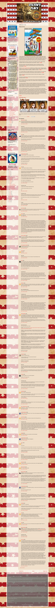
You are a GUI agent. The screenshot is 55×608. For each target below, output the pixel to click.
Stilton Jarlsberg (23, 471)
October (11, 105)
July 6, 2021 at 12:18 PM (24, 510)
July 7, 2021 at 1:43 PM (24, 524)
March (10, 120)
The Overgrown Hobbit (24, 245)
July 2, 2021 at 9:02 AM (24, 322)
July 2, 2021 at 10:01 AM (24, 371)
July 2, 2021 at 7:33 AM (24, 280)
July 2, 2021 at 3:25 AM (24, 216)
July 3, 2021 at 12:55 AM (24, 452)
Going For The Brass (12, 184)
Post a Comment (22, 567)
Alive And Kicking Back (12, 114)
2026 (9, 96)
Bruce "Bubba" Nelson (24, 406)
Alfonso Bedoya (23, 313)
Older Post (45, 571)
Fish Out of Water (23, 235)
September (11, 106)
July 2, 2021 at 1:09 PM (24, 414)
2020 (9, 124)
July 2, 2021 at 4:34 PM (24, 435)
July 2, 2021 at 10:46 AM (24, 388)
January (11, 122)
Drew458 (22, 503)
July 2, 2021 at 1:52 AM (24, 164)
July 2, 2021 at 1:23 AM (24, 151)
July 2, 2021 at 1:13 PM (24, 419)
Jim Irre (22, 213)
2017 (9, 127)
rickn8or (22, 374)
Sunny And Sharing (11, 113)
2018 (9, 126)
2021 (9, 102)
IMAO (8, 148)
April (10, 119)
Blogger (32, 604)
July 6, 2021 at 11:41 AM (24, 500)
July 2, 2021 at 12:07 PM (24, 409)
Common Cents (10, 146)
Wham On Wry (11, 115)
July (10, 183)
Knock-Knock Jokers (12, 112)
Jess (21, 134)
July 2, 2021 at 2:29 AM (24, 205)
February (11, 121)
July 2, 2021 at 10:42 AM (24, 378)
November (11, 104)
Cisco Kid (22, 539)
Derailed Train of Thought (12, 111)
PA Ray (22, 250)
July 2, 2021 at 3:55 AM (24, 242)
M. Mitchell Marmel (23, 412)
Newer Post (21, 571)
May (10, 118)
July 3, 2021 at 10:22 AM (24, 459)
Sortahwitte (22, 391)
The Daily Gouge (10, 150)
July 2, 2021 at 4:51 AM (24, 248)
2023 (9, 100)
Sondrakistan (9, 149)
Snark (22, 260)
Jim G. (22, 442)
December (11, 103)
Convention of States (10, 147)
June (10, 117)
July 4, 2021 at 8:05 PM (24, 483)
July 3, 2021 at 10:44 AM (24, 464)
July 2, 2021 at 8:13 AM (24, 291)
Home (33, 571)
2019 (9, 125)
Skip (21, 522)
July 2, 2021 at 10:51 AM (24, 398)
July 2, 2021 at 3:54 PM (24, 430)
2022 (9, 101)
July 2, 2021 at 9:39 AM (24, 351)
